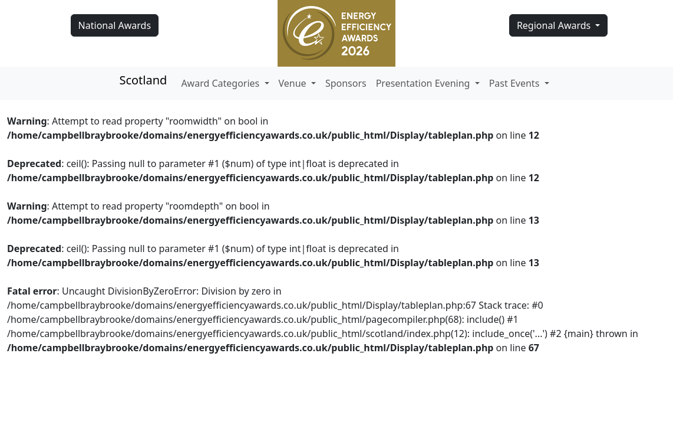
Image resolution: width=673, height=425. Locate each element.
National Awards (114, 25)
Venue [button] (294, 83)
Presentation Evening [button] (424, 83)
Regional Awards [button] (555, 25)
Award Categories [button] (221, 83)
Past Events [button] (515, 83)
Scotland (143, 80)
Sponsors (346, 83)
